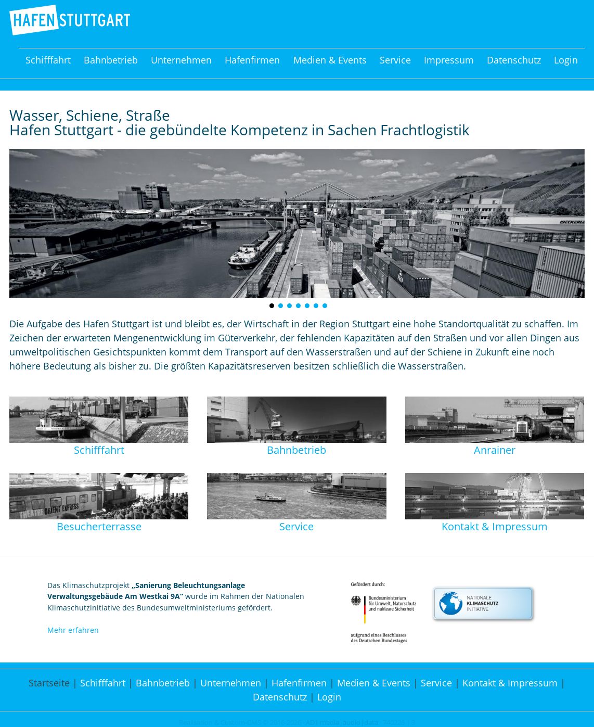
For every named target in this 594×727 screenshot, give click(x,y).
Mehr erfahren (73, 630)
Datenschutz (514, 60)
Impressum (449, 60)
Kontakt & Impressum (510, 683)
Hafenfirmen (252, 60)
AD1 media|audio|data (342, 722)
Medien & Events (330, 60)
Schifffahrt (48, 60)
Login (566, 60)
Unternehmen (181, 60)
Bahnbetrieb (111, 60)
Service (395, 60)
